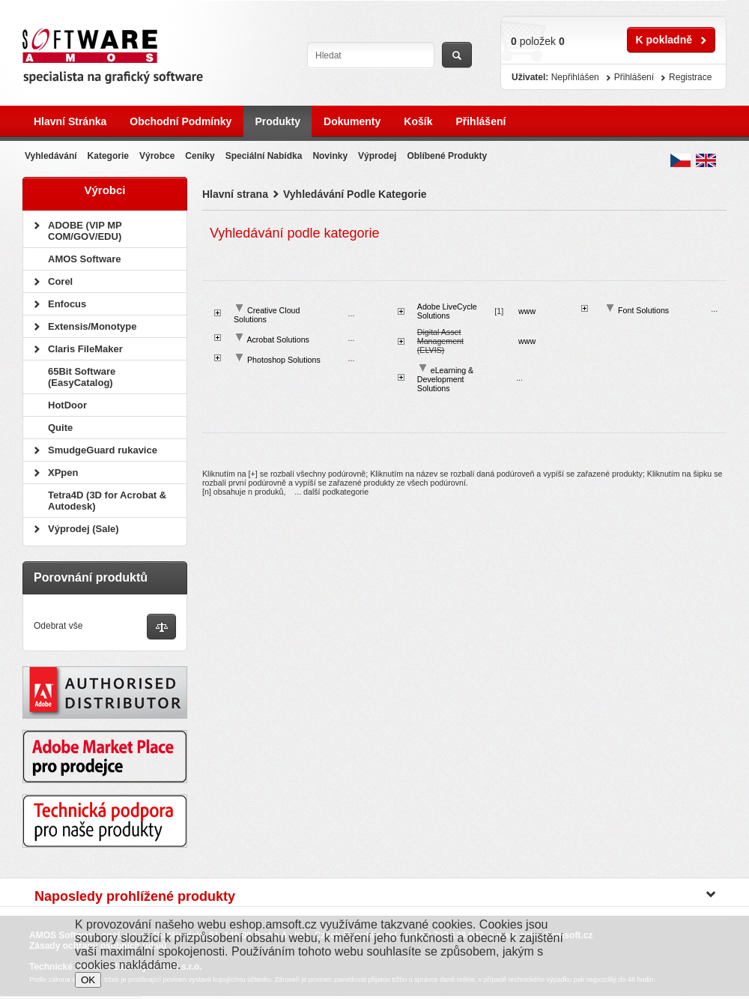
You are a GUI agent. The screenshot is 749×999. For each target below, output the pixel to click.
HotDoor (67, 405)
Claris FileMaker (85, 348)
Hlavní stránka (70, 121)
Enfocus (67, 304)
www (527, 311)
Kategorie (108, 156)
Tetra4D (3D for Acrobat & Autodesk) (107, 500)
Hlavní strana (235, 194)
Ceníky (199, 156)
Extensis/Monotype (92, 326)
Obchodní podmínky (180, 121)
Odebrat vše (58, 626)
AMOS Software (84, 259)
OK (88, 980)
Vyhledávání (51, 156)
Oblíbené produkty (447, 156)
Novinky (330, 156)
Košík (418, 121)
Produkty (277, 121)
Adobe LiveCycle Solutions (447, 311)
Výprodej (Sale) (83, 528)
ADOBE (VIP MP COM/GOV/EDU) (84, 231)
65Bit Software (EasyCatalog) (81, 377)
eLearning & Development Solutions (445, 379)
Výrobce (157, 156)
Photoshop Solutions (284, 359)
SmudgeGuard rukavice (102, 450)
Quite (60, 427)
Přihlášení (480, 121)
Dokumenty (352, 121)
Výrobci (104, 190)
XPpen (63, 472)
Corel (60, 281)
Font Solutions (643, 310)
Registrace (690, 77)
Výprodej (377, 156)
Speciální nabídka (264, 156)
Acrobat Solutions (277, 339)
